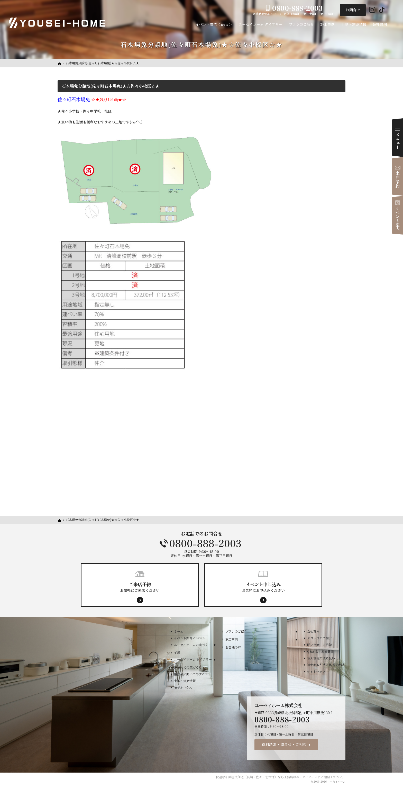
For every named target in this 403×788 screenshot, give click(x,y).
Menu (397, 137)
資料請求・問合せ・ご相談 (284, 744)
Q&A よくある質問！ (322, 651)
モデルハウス (183, 687)
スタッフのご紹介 (319, 638)
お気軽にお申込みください (263, 587)
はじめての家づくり (188, 667)
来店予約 (397, 176)
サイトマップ (316, 671)
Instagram (372, 10)
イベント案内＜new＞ (189, 638)
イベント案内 (397, 215)
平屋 (177, 652)
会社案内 (313, 631)
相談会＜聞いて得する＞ (191, 674)
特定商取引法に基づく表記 (325, 664)
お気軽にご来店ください (140, 587)
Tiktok (382, 10)
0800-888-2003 (201, 543)
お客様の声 (233, 647)
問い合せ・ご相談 (319, 644)
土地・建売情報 (185, 680)
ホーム (178, 631)
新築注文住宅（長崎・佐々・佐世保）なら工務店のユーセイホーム (271, 777)
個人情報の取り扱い (321, 658)
